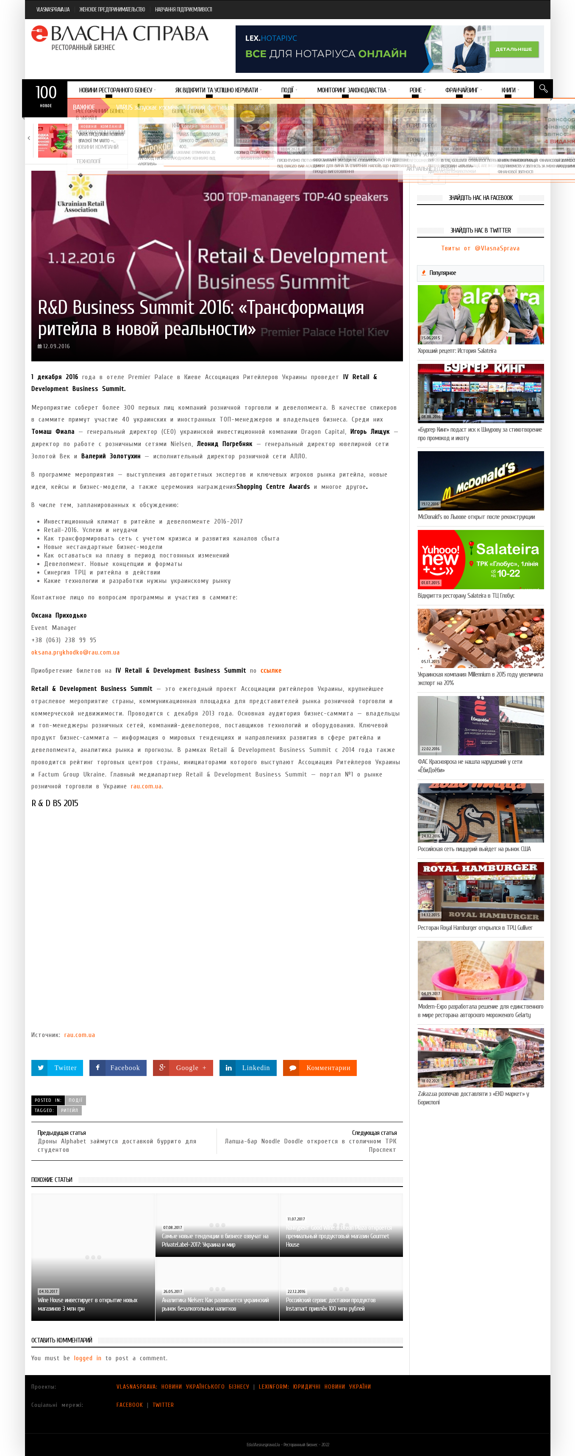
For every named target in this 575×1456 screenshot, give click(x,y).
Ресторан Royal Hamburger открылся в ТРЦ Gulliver (475, 928)
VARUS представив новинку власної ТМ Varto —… (101, 137)
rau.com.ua (146, 786)
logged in (88, 1358)
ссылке (271, 670)
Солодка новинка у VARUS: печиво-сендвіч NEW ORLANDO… (306, 137)
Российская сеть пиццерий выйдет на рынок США (474, 849)
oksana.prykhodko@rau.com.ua (75, 652)
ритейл (69, 1110)
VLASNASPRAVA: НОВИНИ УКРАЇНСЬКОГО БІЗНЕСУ (183, 1386)
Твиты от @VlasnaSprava (480, 248)
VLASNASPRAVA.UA (52, 9)
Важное (84, 107)
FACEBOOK (130, 1405)
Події (76, 1100)
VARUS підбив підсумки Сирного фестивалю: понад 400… (203, 141)
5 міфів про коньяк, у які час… (407, 134)
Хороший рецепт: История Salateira (457, 351)
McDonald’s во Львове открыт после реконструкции (476, 517)
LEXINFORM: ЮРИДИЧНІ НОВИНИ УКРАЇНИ (315, 1386)
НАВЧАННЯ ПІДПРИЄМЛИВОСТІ (183, 9)
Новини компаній (101, 126)
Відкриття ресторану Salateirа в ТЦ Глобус (466, 595)
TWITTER (163, 1405)
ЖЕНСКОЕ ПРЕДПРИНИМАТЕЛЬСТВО (112, 9)
